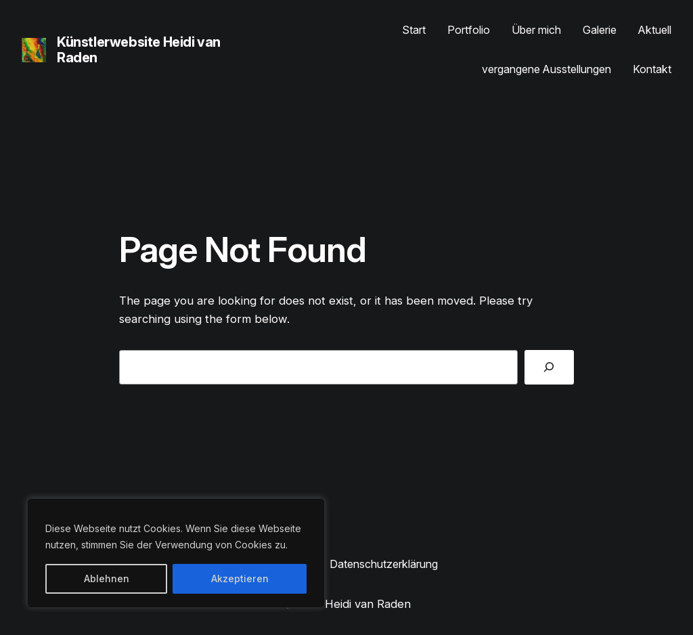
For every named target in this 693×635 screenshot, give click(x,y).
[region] (176, 553)
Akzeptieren (240, 578)
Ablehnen (106, 578)
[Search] (549, 367)
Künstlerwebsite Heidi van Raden (139, 50)
